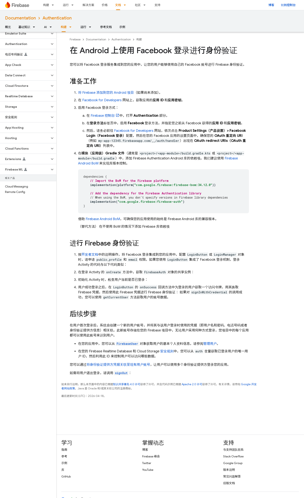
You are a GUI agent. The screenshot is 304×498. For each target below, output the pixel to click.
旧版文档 (229, 483)
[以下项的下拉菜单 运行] (74, 5)
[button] (25, 33)
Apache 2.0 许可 (192, 384)
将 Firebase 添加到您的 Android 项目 (106, 93)
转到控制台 (288, 5)
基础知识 (24, 27)
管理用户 (210, 344)
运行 (66, 5)
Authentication (57, 18)
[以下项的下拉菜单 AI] (52, 27)
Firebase (75, 39)
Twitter (146, 463)
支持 (157, 5)
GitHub (66, 476)
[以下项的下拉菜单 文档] (126, 5)
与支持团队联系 (233, 450)
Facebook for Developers (102, 100)
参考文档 (106, 27)
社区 (138, 5)
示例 (122, 27)
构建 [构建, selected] (64, 27)
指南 (64, 450)
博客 (271, 5)
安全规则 (167, 351)
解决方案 (88, 5)
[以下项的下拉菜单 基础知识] (35, 27)
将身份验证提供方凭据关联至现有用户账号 (118, 365)
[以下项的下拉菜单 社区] (146, 5)
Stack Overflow (233, 456)
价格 (105, 5)
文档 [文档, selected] (118, 5)
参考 (64, 456)
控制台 (103, 116)
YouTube (147, 470)
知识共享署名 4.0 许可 (126, 384)
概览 (8, 27)
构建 (46, 5)
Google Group (232, 463)
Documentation (20, 18)
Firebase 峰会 (151, 456)
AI (45, 27)
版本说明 (229, 470)
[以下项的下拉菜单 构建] (54, 5)
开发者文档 (89, 255)
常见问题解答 (232, 476)
